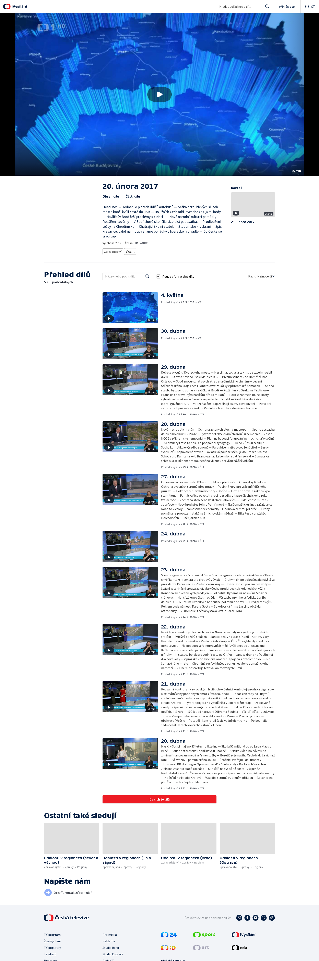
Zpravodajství (112, 250)
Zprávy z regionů (148, 250)
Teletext (50, 953)
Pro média (110, 933)
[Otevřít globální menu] (309, 6)
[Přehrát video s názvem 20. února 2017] (159, 94)
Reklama (109, 940)
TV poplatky (52, 946)
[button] (159, 94)
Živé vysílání (52, 940)
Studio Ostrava (113, 953)
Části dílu (133, 196)
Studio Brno (111, 946)
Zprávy (129, 250)
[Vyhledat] (147, 275)
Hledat (266, 8)
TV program (52, 933)
